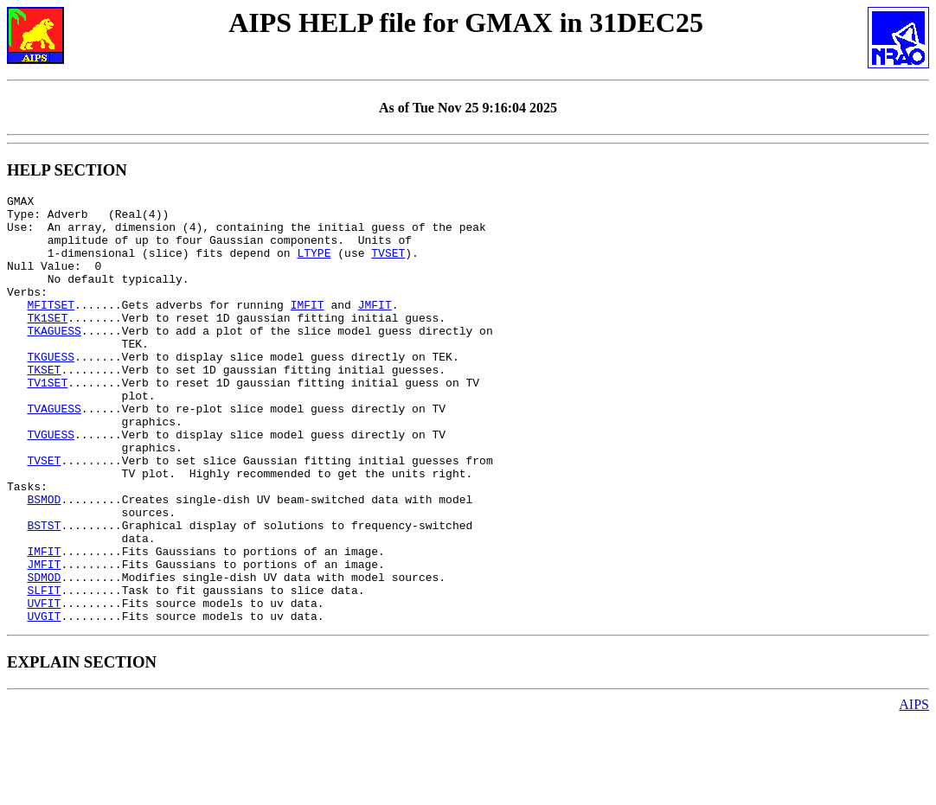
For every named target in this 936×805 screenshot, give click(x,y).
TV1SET (47, 421)
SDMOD (44, 654)
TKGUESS (50, 390)
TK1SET (47, 343)
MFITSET (50, 327)
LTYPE (313, 265)
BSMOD (44, 561)
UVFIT (44, 685)
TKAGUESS (53, 359)
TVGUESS (50, 483)
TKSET (44, 405)
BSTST (44, 592)
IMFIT (307, 327)
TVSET (388, 265)
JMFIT (375, 327)
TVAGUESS (53, 452)
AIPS (914, 790)
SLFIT (44, 670)
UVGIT (44, 701)
